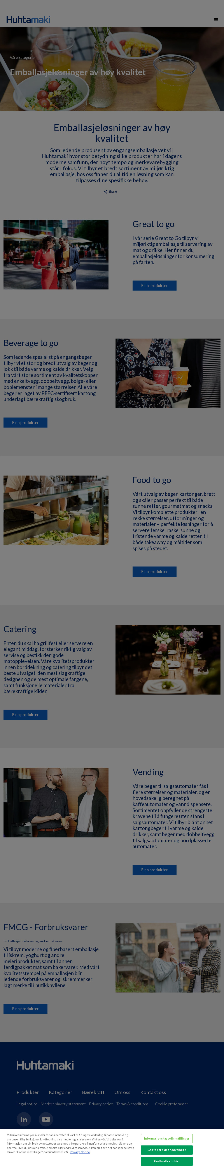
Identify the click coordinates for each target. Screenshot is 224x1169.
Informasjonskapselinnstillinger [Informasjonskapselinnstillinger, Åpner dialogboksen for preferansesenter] (166, 1140)
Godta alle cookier (167, 1162)
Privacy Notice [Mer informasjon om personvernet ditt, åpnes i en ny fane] (80, 1153)
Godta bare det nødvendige (166, 1151)
